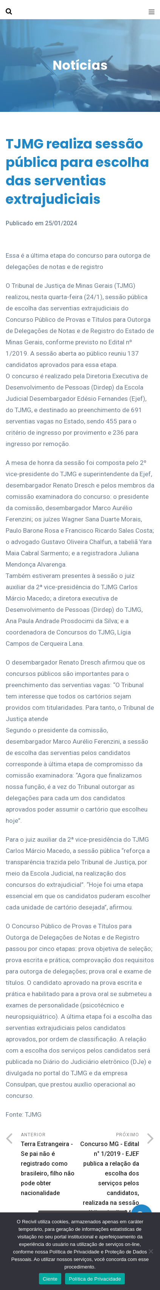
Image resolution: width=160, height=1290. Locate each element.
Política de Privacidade (95, 1279)
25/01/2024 (61, 223)
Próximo (110, 1179)
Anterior (50, 1165)
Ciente (50, 1279)
